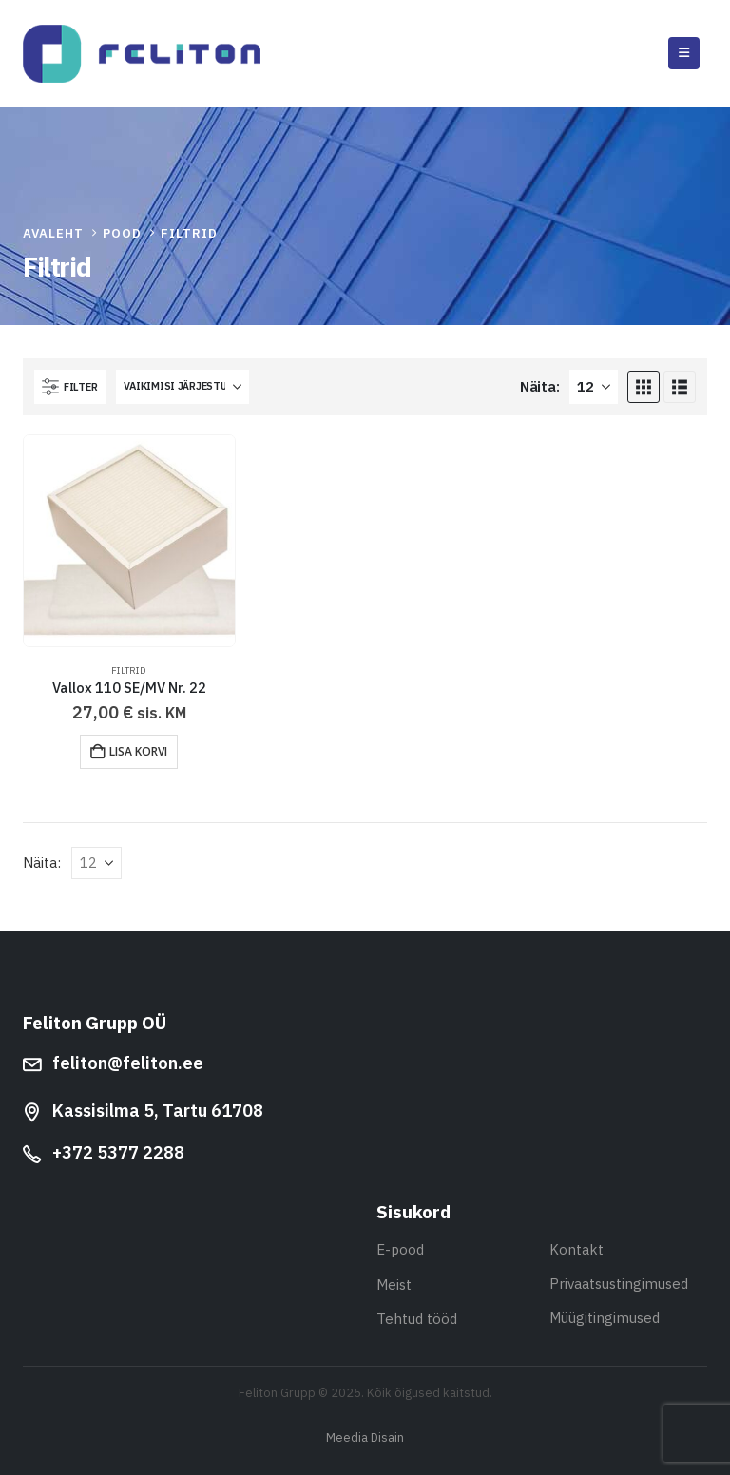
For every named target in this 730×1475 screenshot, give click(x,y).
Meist (394, 1284)
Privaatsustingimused (618, 1283)
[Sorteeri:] (182, 387)
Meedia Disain (365, 1437)
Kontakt (576, 1249)
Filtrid (128, 670)
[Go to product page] (129, 540)
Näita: (539, 386)
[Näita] (593, 387)
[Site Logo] (141, 54)
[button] (684, 53)
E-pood (400, 1249)
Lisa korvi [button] (138, 751)
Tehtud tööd (416, 1319)
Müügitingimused (604, 1318)
